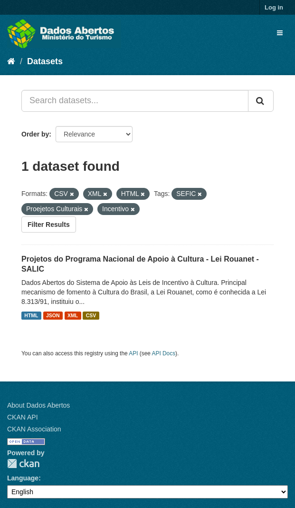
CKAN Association (34, 429)
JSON (53, 315)
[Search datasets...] (134, 101)
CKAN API (22, 417)
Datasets (45, 61)
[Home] (11, 61)
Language (22, 478)
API (133, 353)
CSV (91, 315)
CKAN (23, 464)
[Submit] (261, 101)
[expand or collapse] (280, 32)
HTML (31, 315)
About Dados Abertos (38, 405)
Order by (35, 134)
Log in (274, 7)
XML (72, 315)
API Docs (164, 353)
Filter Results (49, 224)
